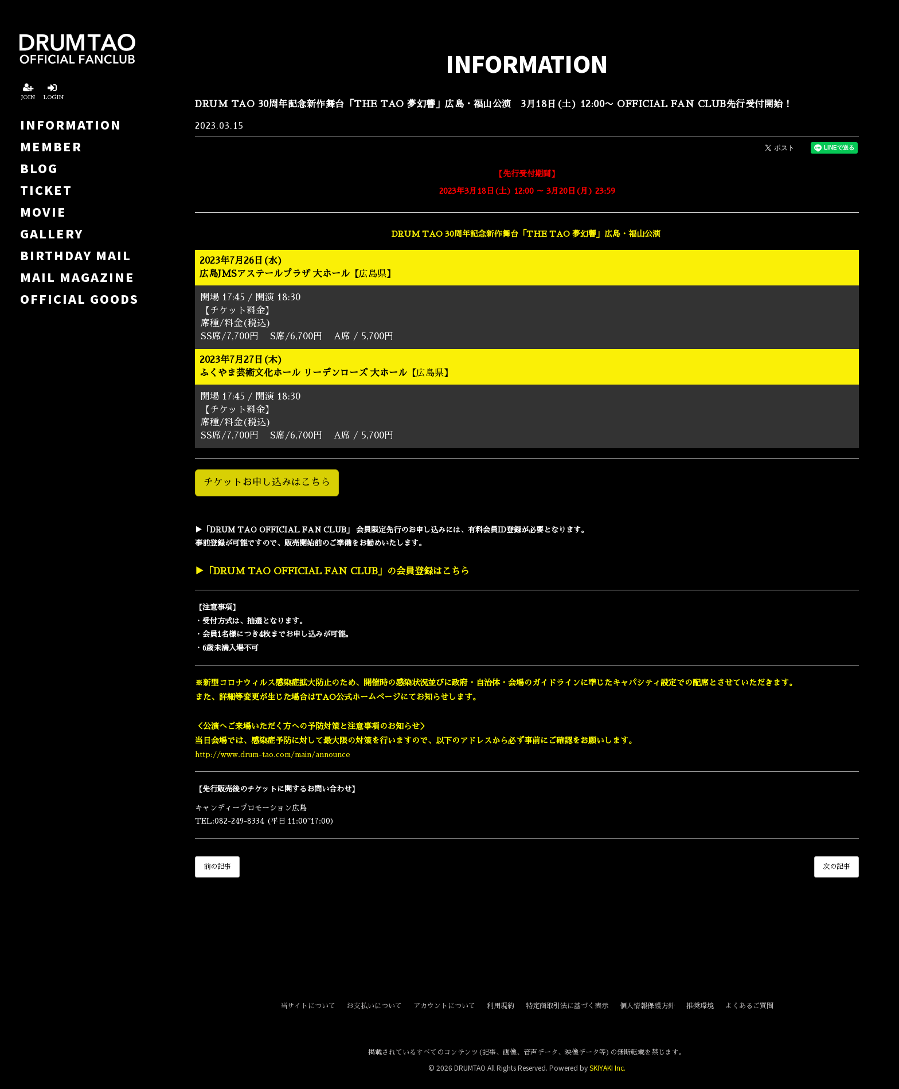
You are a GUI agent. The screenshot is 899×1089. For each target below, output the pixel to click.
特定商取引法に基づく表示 (567, 1005)
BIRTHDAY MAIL (75, 255)
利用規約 (500, 1005)
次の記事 (836, 866)
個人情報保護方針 (647, 1005)
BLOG (39, 168)
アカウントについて (444, 1005)
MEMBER (51, 146)
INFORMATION (71, 124)
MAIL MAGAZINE (77, 276)
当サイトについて (307, 1005)
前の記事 (217, 866)
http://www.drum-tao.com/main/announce (272, 754)
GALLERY (51, 233)
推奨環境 (700, 1005)
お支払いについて (374, 1005)
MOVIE (43, 211)
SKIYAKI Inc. (607, 1067)
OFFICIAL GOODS (79, 298)
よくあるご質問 (749, 1005)
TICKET (46, 189)
